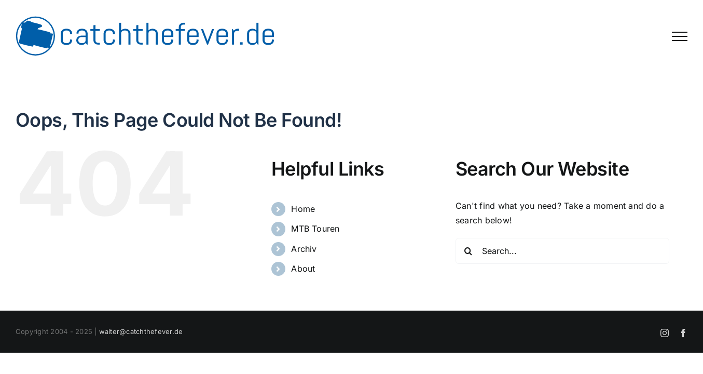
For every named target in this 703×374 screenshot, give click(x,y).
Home (303, 209)
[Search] (468, 251)
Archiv (303, 249)
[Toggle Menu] (680, 36)
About (303, 268)
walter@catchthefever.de (141, 331)
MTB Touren (315, 228)
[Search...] (562, 251)
